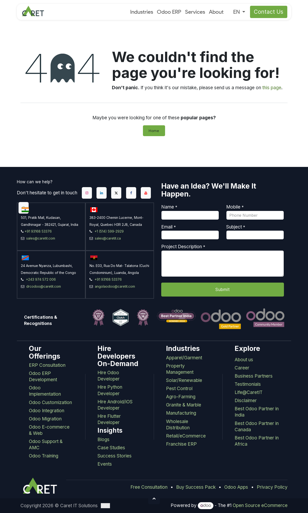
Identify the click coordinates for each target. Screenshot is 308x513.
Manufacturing (181, 413)
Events (104, 464)
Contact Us (269, 11)
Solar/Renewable (184, 380)
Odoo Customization (50, 402)
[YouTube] (146, 193)
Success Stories (114, 456)
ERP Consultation (47, 365)
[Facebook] (131, 193)
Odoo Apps (236, 487)
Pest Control (179, 388)
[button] (154, 498)
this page (271, 87)
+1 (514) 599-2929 (109, 231)
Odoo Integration (46, 410)
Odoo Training (43, 456)
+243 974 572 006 (41, 279)
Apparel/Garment (184, 358)
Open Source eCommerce (260, 505)
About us (244, 359)
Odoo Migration (45, 419)
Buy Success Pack (196, 487)
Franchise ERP (181, 444)
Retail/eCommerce (186, 436)
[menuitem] (141, 12)
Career (242, 368)
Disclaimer (246, 400)
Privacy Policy (272, 487)
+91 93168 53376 (38, 231)
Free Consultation (148, 487)
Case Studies (111, 447)
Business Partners (254, 376)
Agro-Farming (180, 396)
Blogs (103, 439)
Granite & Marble (183, 405)
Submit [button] (222, 289)
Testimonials (248, 384)
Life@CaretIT (249, 392)
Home (154, 131)
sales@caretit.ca (107, 238)
